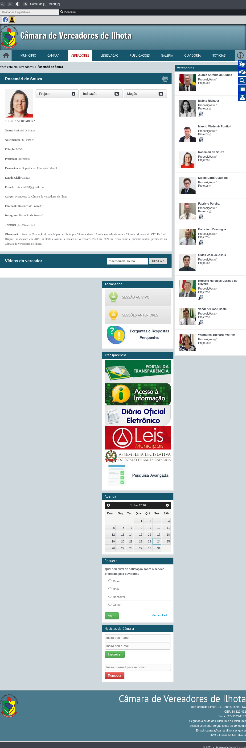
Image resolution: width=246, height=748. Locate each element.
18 (168, 534)
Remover (114, 675)
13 (122, 534)
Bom (113, 589)
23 (149, 541)
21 (130, 541)
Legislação (110, 55)
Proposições (206, 79)
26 (113, 548)
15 (140, 534)
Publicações (140, 55)
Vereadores (80, 55)
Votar (112, 616)
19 (113, 541)
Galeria (167, 55)
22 (140, 541)
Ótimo (114, 604)
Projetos (203, 82)
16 (149, 534)
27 (122, 548)
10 (158, 527)
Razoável (116, 597)
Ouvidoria (192, 55)
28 (130, 548)
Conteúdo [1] (38, 4)
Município (28, 55)
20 (122, 541)
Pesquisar (68, 11)
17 (158, 534)
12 (113, 534)
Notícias (219, 55)
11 (168, 527)
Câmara (53, 55)
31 (158, 548)
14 (130, 534)
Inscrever (115, 654)
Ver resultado (160, 615)
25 (168, 541)
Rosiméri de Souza (29, 206)
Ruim (113, 581)
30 (149, 548)
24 (158, 541)
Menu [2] (54, 4)
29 (140, 548)
